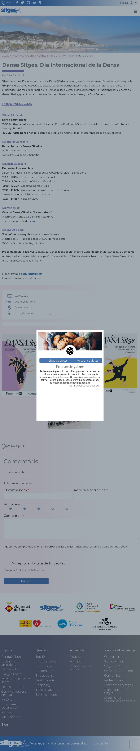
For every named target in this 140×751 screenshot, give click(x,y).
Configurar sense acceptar (85, 385)
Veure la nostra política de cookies (71, 383)
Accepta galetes (88, 360)
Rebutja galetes (57, 360)
